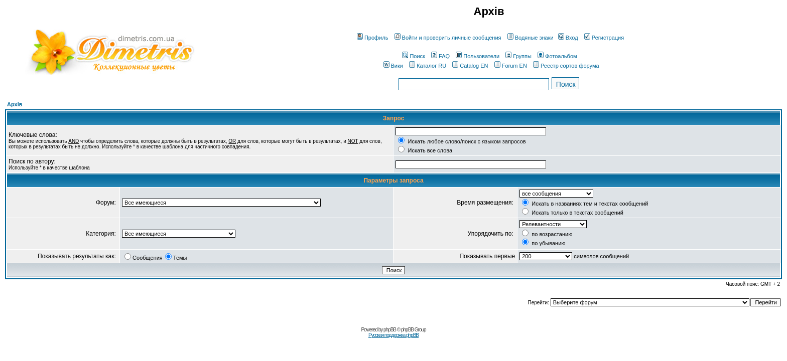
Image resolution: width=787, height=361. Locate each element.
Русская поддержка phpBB (393, 335)
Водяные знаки (530, 38)
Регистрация (604, 38)
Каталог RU (427, 66)
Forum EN (510, 66)
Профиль (372, 38)
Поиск (413, 56)
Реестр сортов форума (566, 66)
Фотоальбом (557, 56)
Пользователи (477, 56)
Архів (14, 104)
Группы (518, 56)
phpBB (389, 329)
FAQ (440, 56)
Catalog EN (470, 66)
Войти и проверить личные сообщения (448, 38)
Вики (393, 66)
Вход (568, 38)
